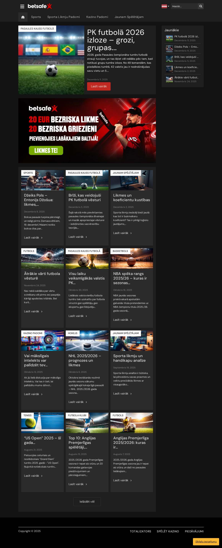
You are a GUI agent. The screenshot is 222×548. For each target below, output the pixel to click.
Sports (36, 17)
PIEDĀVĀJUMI (194, 531)
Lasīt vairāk (99, 86)
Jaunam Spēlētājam (129, 17)
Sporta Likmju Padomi (63, 17)
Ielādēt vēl (87, 502)
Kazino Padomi (97, 17)
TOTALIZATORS (140, 531)
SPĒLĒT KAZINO (168, 531)
